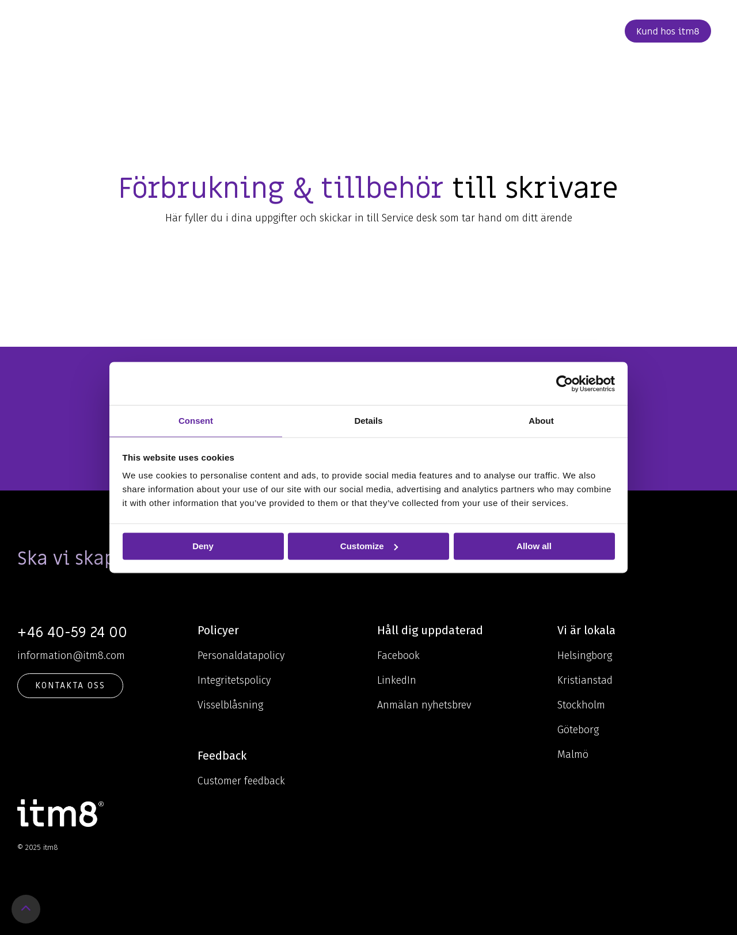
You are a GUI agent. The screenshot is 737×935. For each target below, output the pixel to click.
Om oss (381, 31)
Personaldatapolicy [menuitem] (240, 655)
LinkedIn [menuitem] (396, 680)
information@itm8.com (71, 655)
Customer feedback (241, 781)
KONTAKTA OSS (70, 685)
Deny (203, 546)
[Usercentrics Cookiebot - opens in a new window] (564, 383)
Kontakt (532, 31)
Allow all (534, 546)
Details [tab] (368, 421)
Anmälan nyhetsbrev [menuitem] (424, 705)
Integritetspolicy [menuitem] (234, 680)
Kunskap (322, 31)
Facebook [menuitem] (398, 655)
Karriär (475, 31)
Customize (369, 546)
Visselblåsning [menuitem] (230, 705)
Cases (429, 31)
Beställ (588, 31)
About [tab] (541, 421)
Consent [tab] (195, 421)
